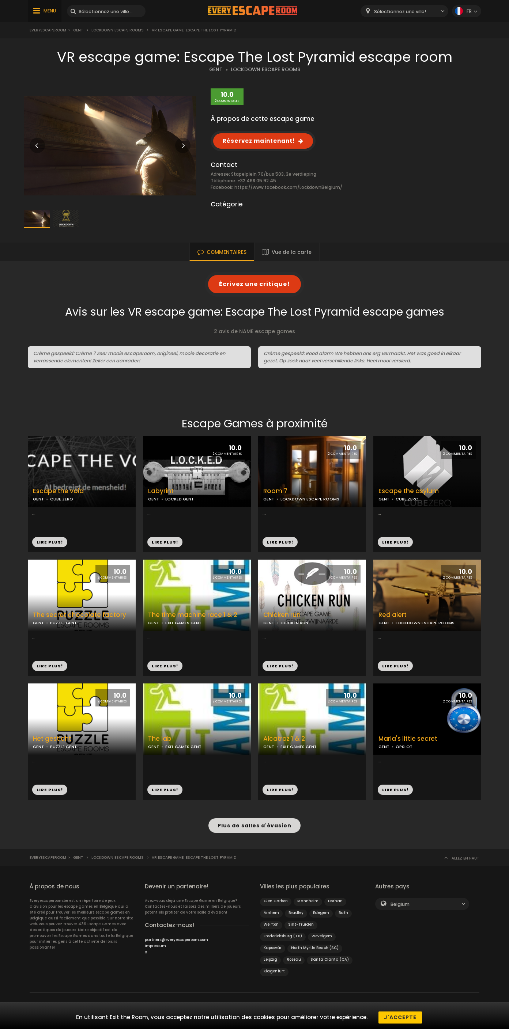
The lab (159, 739)
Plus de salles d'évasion (254, 823)
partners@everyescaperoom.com (176, 936)
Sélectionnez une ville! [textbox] (400, 11)
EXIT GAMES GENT (183, 623)
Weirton (271, 920)
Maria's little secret (407, 739)
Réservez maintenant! (259, 141)
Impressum (155, 942)
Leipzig (270, 956)
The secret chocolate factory (79, 615)
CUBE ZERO (61, 499)
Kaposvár (273, 944)
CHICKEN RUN (294, 623)
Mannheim (307, 897)
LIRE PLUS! (50, 542)
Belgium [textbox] (400, 900)
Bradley (296, 909)
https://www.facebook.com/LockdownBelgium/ (288, 187)
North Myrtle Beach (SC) (315, 944)
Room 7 (275, 491)
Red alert (392, 615)
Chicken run (282, 615)
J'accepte (400, 1017)
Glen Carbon (276, 897)
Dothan (335, 897)
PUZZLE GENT (63, 623)
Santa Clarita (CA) (329, 956)
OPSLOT (404, 747)
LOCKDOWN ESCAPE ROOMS (265, 69)
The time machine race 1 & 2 (192, 615)
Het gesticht (52, 739)
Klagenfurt (274, 967)
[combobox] (404, 11)
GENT (216, 69)
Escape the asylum (408, 491)
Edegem (321, 909)
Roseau (294, 956)
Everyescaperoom (48, 30)
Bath (343, 909)
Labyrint (161, 491)
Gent (78, 30)
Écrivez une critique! (254, 284)
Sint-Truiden (301, 920)
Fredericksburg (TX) (283, 932)
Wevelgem (322, 932)
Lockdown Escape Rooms (117, 30)
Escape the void (58, 491)
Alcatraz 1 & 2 (284, 739)
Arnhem (271, 909)
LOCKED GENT (179, 499)
